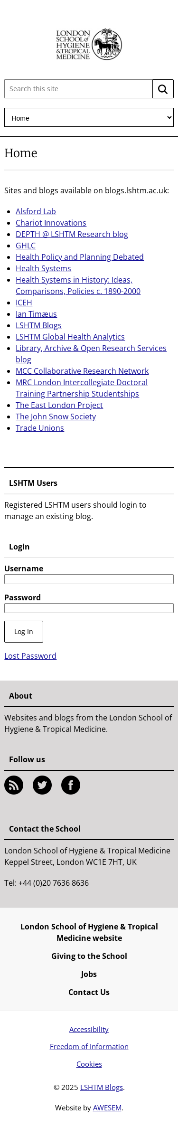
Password (22, 597)
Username (23, 568)
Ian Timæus (36, 314)
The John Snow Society (56, 416)
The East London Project (59, 405)
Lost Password (30, 656)
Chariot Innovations (51, 223)
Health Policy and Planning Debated (80, 257)
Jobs (89, 974)
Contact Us (89, 992)
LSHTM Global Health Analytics (70, 336)
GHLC (26, 245)
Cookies (89, 1064)
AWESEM (107, 1107)
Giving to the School (89, 956)
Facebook (70, 785)
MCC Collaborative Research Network (82, 371)
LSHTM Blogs (39, 325)
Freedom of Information (89, 1046)
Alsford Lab (36, 211)
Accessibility (89, 1029)
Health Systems (43, 268)
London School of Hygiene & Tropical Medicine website (89, 932)
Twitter (42, 785)
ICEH (24, 302)
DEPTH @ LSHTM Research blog (72, 234)
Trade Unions (40, 428)
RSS (13, 785)
